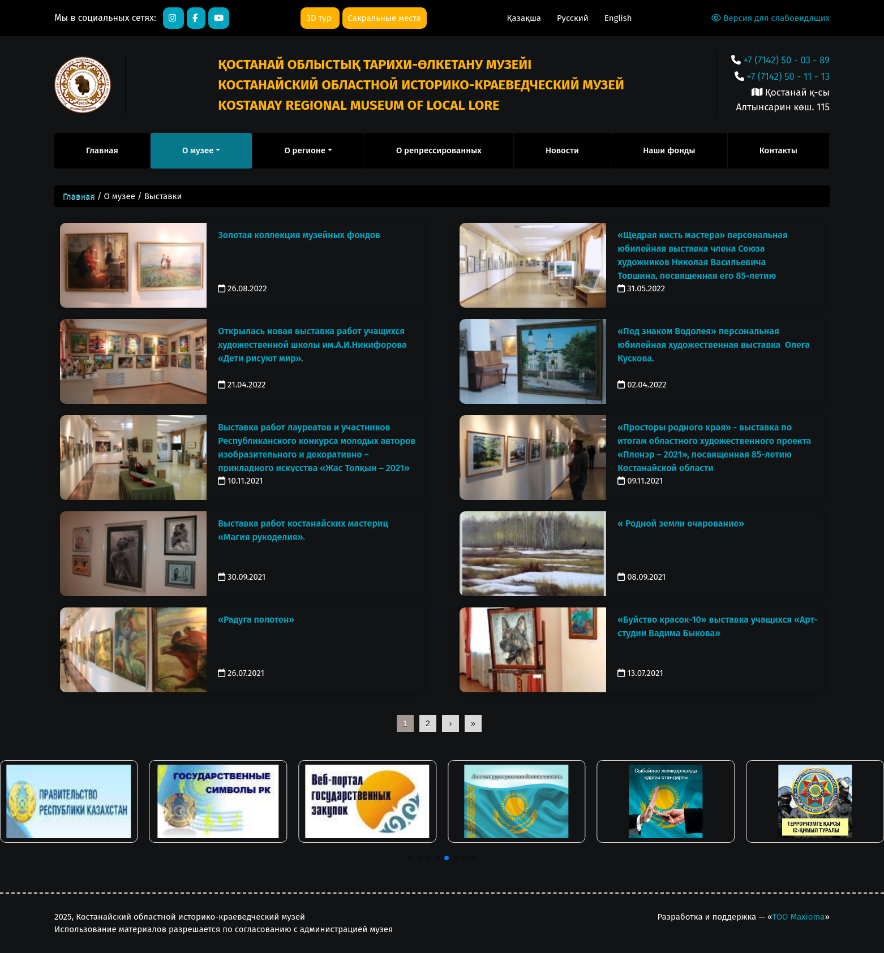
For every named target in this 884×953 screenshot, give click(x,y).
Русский (574, 18)
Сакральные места (384, 18)
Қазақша (525, 18)
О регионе (304, 150)
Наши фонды (669, 150)
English (618, 18)
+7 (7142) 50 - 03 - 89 (787, 60)
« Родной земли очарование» (680, 523)
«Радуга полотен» (256, 619)
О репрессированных (439, 150)
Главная (102, 150)
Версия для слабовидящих (770, 18)
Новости (562, 150)
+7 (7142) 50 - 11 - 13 (788, 77)
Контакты (778, 150)
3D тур (319, 18)
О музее (197, 150)
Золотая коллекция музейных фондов (299, 235)
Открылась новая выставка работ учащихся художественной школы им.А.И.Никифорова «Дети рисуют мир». (312, 345)
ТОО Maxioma (798, 917)
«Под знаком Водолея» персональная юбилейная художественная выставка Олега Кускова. (713, 345)
